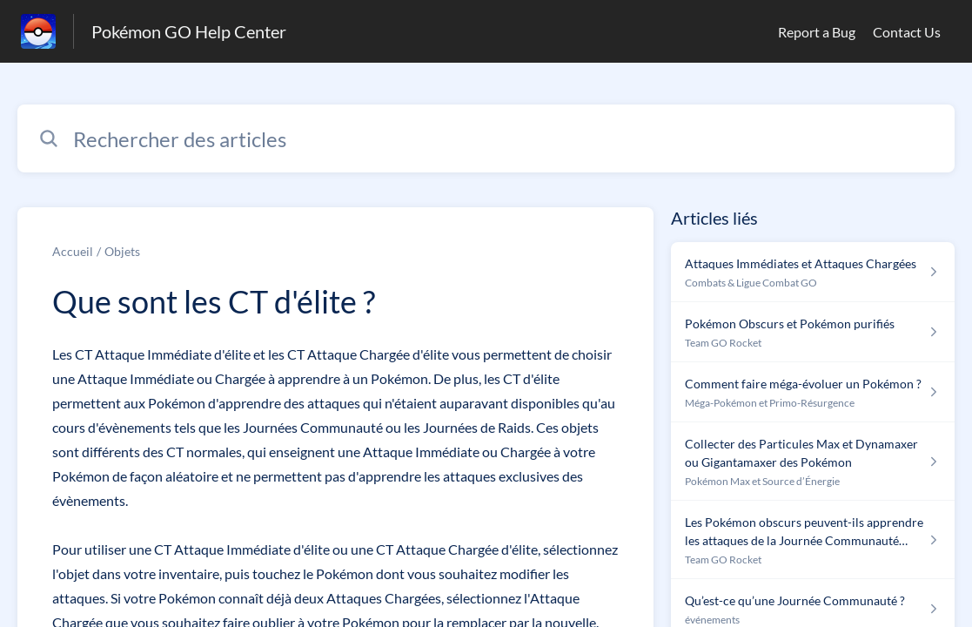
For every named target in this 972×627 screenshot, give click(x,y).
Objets (122, 251)
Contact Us (907, 32)
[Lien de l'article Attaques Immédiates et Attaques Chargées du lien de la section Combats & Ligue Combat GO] (813, 272)
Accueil (72, 251)
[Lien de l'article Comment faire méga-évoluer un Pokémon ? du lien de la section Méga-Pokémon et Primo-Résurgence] (813, 392)
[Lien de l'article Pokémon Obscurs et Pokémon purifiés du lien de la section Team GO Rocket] (813, 332)
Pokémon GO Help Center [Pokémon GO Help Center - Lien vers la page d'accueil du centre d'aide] (188, 31)
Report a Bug (816, 32)
